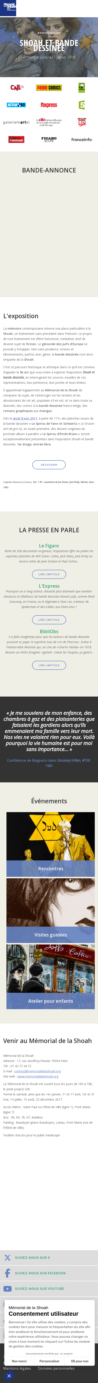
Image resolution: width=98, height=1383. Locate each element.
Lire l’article (49, 574)
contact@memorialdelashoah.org (37, 1071)
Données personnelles (56, 1368)
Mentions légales (17, 1368)
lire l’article (49, 620)
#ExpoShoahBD (49, 33)
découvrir (49, 465)
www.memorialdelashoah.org (37, 1076)
